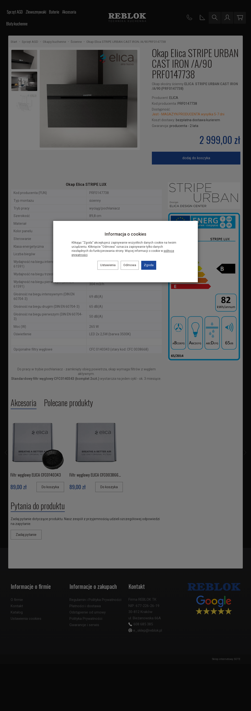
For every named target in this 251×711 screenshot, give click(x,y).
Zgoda (149, 265)
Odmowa (129, 265)
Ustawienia (108, 265)
